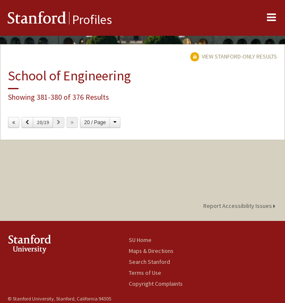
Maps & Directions (151, 251)
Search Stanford (149, 262)
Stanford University (68, 244)
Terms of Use (145, 272)
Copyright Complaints (156, 283)
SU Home (140, 240)
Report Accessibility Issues (240, 206)
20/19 (43, 122)
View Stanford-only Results (233, 56)
